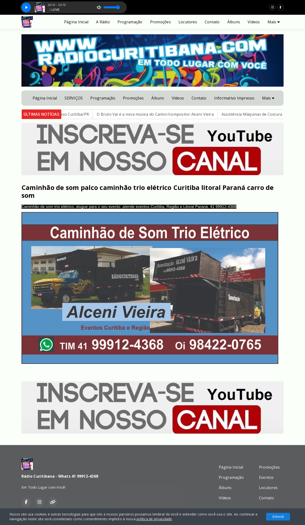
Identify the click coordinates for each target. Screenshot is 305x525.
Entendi (278, 516)
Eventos (266, 477)
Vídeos (254, 22)
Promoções (160, 22)
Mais (274, 22)
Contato (212, 22)
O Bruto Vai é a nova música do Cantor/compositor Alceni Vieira (159, 114)
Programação (129, 22)
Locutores (187, 22)
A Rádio (103, 22)
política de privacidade (154, 519)
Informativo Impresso (234, 98)
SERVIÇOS (74, 98)
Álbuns (233, 22)
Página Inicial (76, 22)
